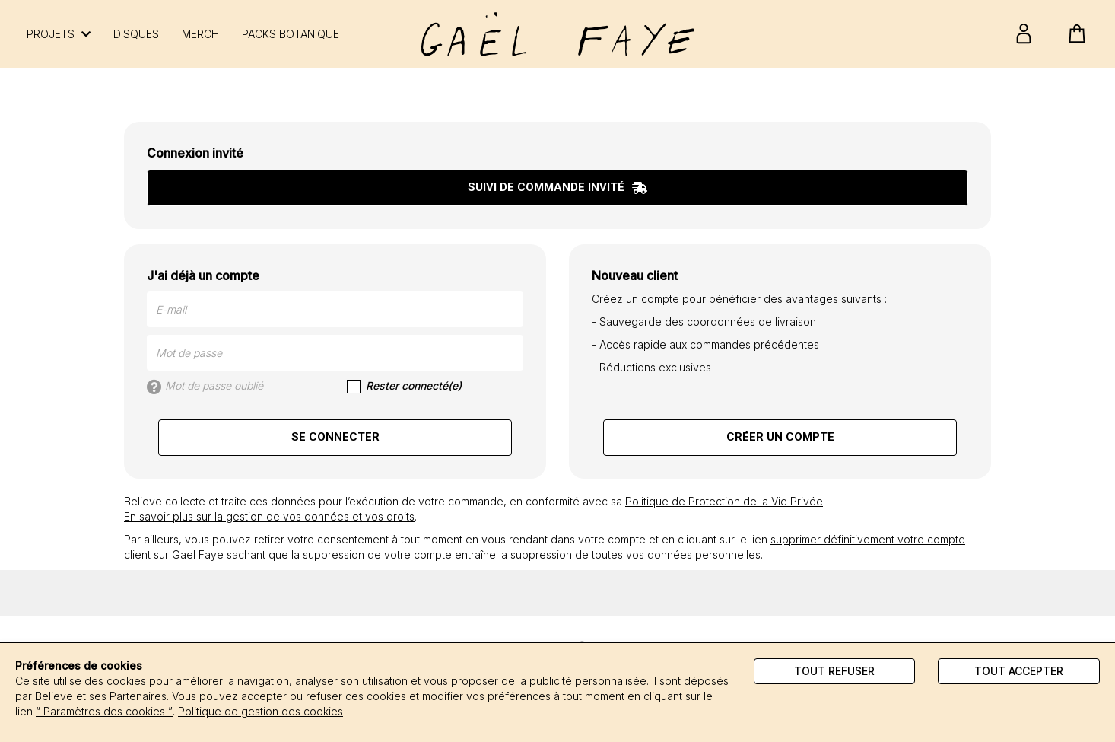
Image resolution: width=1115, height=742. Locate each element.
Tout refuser (834, 670)
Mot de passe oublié (205, 386)
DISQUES (136, 33)
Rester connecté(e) (404, 386)
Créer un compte (780, 437)
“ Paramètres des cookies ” (104, 711)
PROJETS (59, 33)
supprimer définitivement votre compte (867, 539)
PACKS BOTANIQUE (290, 33)
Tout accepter (1018, 670)
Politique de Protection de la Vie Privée (724, 501)
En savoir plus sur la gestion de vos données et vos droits (269, 516)
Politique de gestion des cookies (260, 711)
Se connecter (335, 437)
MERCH (200, 33)
